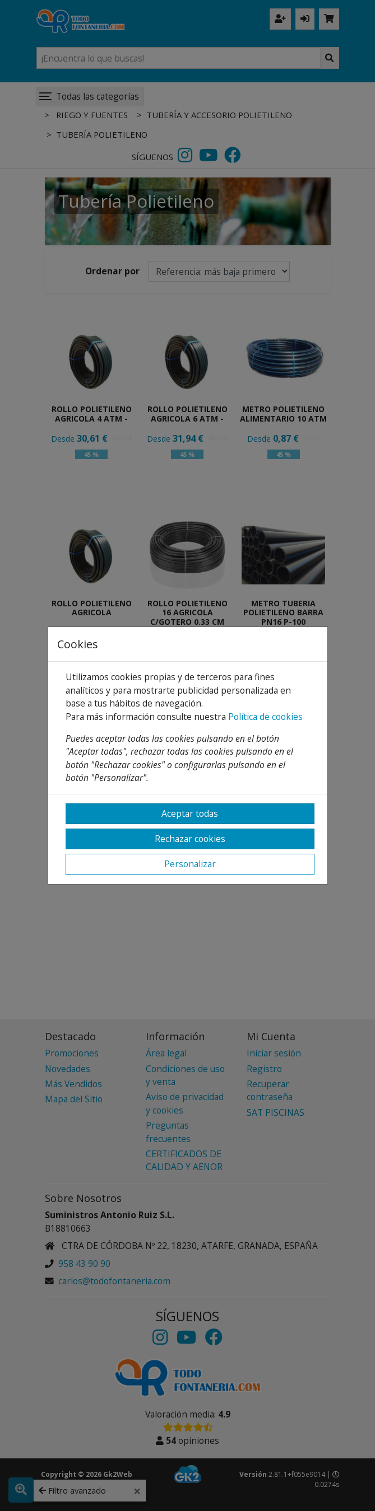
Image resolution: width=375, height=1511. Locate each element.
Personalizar (190, 864)
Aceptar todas (189, 813)
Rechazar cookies (190, 838)
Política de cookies (265, 716)
